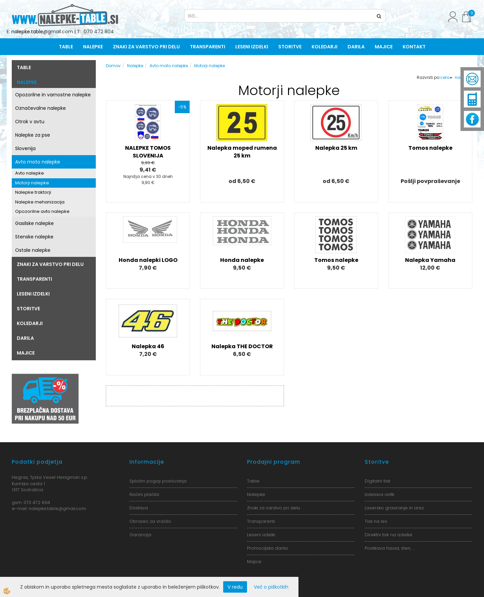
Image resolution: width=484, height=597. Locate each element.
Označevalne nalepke (40, 108)
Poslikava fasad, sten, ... (389, 548)
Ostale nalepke (32, 250)
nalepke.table (27, 31)
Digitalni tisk (377, 481)
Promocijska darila (267, 548)
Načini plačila (144, 494)
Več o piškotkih (271, 587)
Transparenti (207, 46)
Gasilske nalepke (34, 223)
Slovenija (25, 148)
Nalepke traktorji (33, 192)
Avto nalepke (29, 173)
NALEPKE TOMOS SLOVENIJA (148, 151)
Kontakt (414, 46)
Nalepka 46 (148, 346)
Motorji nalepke (32, 183)
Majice (384, 46)
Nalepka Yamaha (430, 260)
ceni (446, 77)
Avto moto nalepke (37, 161)
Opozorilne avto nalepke (42, 211)
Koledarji (324, 46)
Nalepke (93, 46)
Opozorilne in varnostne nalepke (53, 94)
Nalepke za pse (32, 135)
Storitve (289, 46)
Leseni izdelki (251, 46)
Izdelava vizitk (379, 494)
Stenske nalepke (34, 236)
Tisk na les (376, 521)
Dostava (138, 508)
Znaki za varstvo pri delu (146, 46)
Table (66, 46)
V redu (235, 587)
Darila (356, 46)
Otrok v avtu (29, 121)
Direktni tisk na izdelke (388, 535)
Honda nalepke (242, 260)
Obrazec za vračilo (150, 521)
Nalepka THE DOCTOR (242, 346)
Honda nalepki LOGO (148, 260)
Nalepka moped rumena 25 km (242, 151)
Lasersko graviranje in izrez (394, 508)
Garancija (140, 535)
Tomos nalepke (430, 148)
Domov (113, 65)
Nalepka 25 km (336, 148)
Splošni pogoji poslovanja (158, 481)
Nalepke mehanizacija (40, 202)
